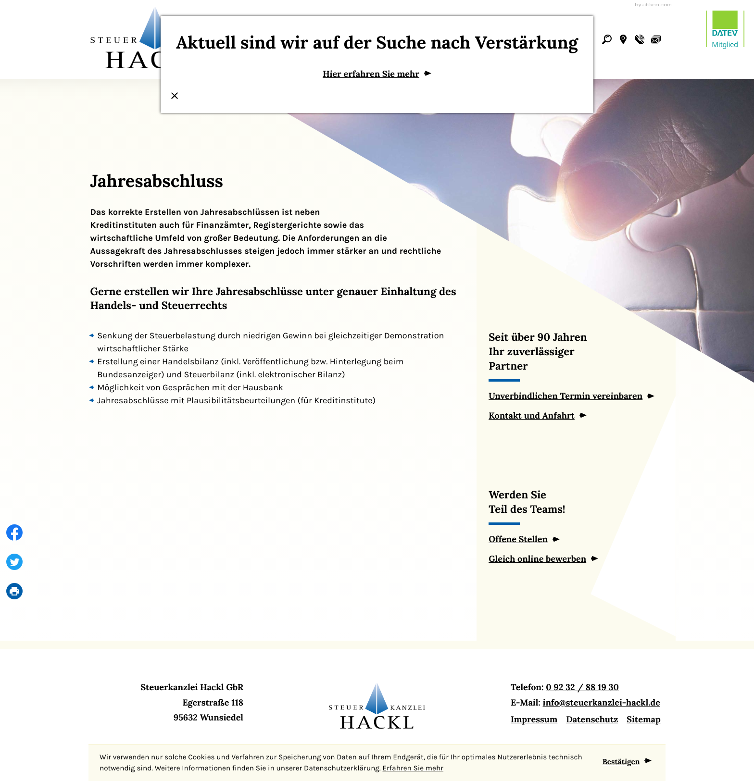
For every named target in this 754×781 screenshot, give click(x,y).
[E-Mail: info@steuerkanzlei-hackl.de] (656, 39)
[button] (623, 39)
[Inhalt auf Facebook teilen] (10, 532)
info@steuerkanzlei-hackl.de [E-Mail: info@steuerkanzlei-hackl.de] (601, 702)
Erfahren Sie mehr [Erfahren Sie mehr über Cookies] (412, 768)
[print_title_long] (10, 591)
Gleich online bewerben (537, 558)
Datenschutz (592, 719)
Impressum (534, 719)
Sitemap (643, 719)
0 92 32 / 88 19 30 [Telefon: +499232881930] (582, 687)
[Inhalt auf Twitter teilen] (10, 562)
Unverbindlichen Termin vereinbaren (565, 395)
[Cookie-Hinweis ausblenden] (627, 762)
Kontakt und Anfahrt (532, 415)
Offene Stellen (518, 539)
